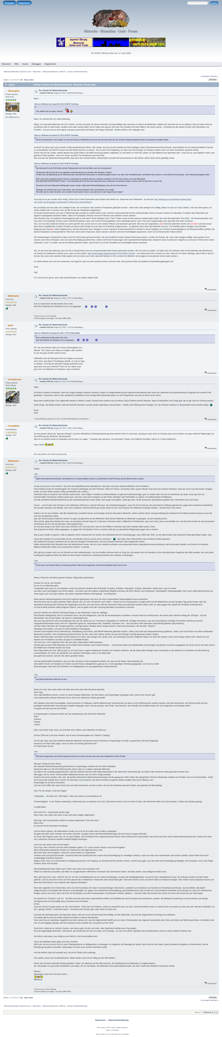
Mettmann (13, 296)
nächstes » (214, 76)
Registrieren (24, 3)
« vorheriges (205, 76)
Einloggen (9, 3)
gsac (10, 325)
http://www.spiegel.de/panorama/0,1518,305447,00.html (111, 253)
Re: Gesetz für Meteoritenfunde (53, 90)
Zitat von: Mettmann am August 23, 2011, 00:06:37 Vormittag (56, 104)
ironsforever (15, 379)
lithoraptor (14, 91)
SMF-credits (101, 1027)
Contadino (14, 425)
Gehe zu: (198, 1012)
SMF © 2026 (110, 1027)
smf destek (115, 1030)
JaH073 (62, 72)
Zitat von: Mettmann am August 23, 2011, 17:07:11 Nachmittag (57, 333)
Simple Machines (121, 1027)
